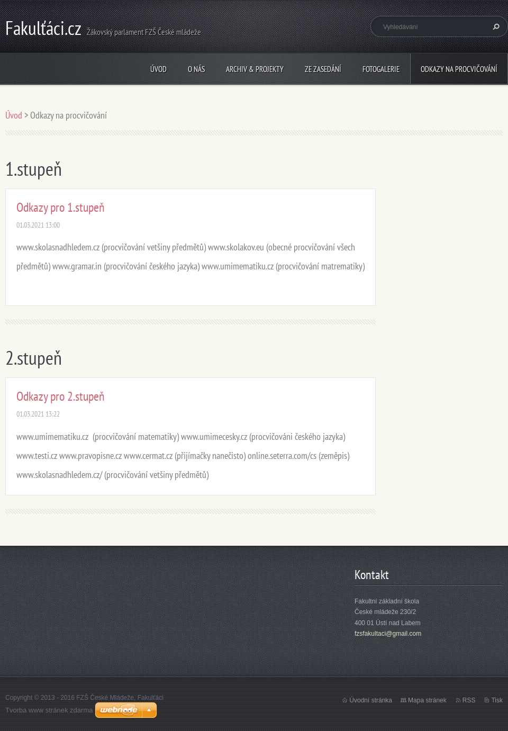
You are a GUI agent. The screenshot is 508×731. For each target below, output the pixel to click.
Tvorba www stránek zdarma (49, 710)
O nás (196, 69)
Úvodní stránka (370, 700)
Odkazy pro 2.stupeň (60, 396)
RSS (469, 700)
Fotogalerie (381, 69)
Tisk (497, 700)
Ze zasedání (323, 69)
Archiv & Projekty (255, 69)
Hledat (495, 26)
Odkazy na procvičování (459, 69)
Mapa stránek (427, 700)
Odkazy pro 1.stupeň (60, 207)
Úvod (158, 69)
